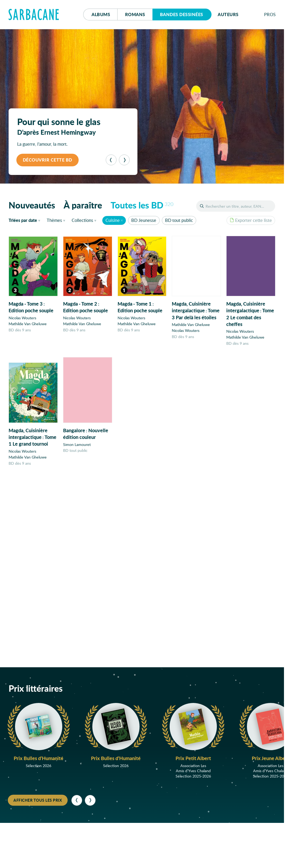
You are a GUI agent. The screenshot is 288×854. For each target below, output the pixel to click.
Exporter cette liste (251, 220)
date (25, 220)
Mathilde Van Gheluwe (28, 323)
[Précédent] (111, 160)
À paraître (83, 205)
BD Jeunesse (143, 220)
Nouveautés (32, 205)
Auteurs (228, 14)
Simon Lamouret (77, 447)
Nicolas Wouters (22, 317)
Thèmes (54, 220)
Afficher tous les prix (37, 800)
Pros (270, 14)
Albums (101, 14)
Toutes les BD (142, 205)
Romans (135, 14)
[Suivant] (124, 160)
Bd (181, 14)
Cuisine (112, 220)
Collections (82, 220)
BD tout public (179, 220)
